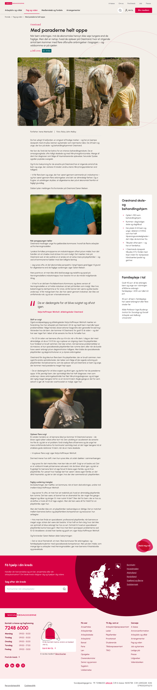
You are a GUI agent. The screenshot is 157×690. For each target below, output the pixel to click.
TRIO (108, 650)
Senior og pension (89, 662)
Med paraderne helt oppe (35, 17)
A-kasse (112, 3)
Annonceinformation (140, 631)
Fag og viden (32, 10)
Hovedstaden (133, 569)
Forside (7, 17)
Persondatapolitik (12, 685)
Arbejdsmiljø (86, 631)
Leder (108, 631)
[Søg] (120, 10)
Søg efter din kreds (15, 581)
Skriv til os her (60, 654)
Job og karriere (137, 646)
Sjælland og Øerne (135, 580)
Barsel (83, 642)
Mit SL (129, 10)
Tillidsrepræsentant (114, 646)
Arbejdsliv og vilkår (13, 10)
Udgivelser (135, 658)
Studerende (111, 642)
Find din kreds (12, 657)
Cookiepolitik (29, 685)
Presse (148, 3)
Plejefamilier (111, 635)
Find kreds (131, 3)
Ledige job (135, 650)
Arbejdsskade (87, 635)
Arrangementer (73, 10)
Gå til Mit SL (49, 648)
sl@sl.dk (109, 683)
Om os (121, 3)
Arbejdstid (85, 638)
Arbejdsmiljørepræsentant (117, 627)
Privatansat (111, 638)
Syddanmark (132, 584)
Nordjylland (132, 576)
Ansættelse (86, 627)
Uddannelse (86, 670)
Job (140, 3)
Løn (82, 650)
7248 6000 (16, 627)
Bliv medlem (143, 10)
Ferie (83, 646)
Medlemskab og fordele (52, 10)
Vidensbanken (137, 662)
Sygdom (84, 666)
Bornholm (131, 565)
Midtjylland (131, 572)
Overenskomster (88, 658)
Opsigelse (85, 654)
